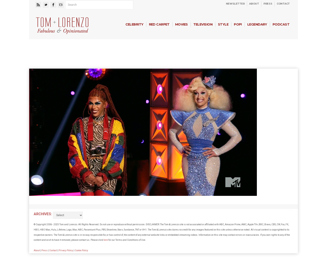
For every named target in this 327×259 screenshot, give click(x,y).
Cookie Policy (81, 250)
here (105, 240)
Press (267, 3)
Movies (181, 24)
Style (223, 24)
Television (202, 24)
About (254, 3)
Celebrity (134, 24)
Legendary (257, 24)
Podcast (281, 24)
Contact (283, 3)
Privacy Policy (66, 250)
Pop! (238, 24)
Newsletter (235, 3)
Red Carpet (159, 24)
